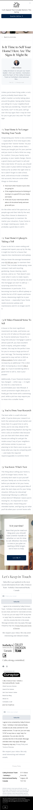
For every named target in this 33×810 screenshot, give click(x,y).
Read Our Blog (7, 695)
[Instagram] (7, 666)
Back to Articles (10, 37)
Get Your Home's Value (10, 692)
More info (5, 802)
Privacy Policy (16, 766)
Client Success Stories (10, 686)
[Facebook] (3, 666)
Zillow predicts (7, 360)
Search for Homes (8, 689)
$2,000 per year (11, 262)
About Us (5, 698)
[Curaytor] (11, 676)
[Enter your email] (18, 596)
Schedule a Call (7, 702)
